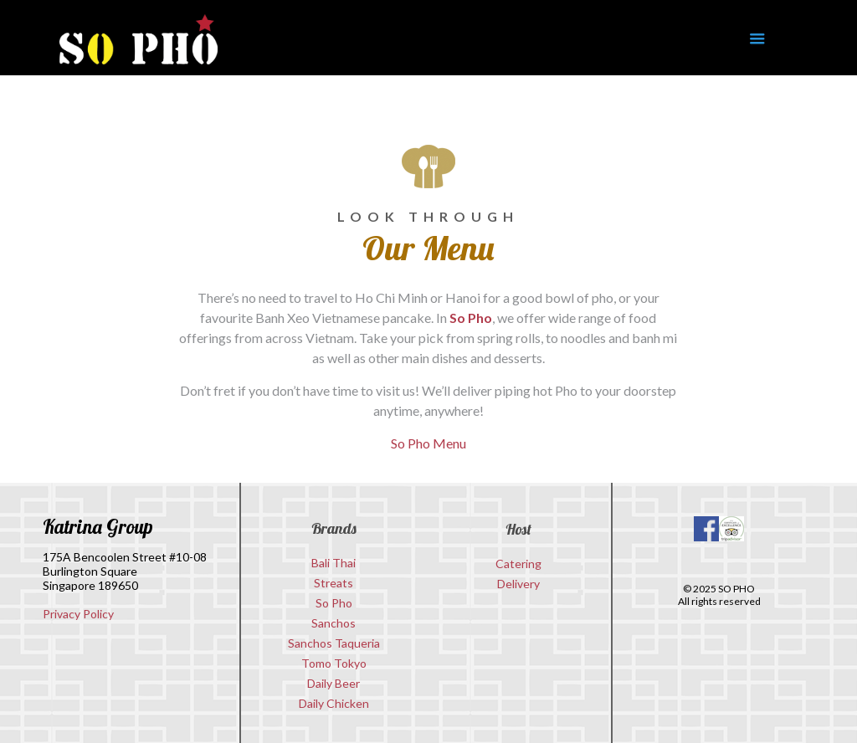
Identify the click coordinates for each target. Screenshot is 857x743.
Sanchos (333, 623)
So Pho (470, 317)
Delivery (518, 583)
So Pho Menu (428, 443)
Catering (518, 563)
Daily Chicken (334, 703)
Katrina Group (98, 527)
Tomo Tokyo (334, 663)
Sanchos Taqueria (334, 643)
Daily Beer (333, 683)
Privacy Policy (78, 614)
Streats (333, 583)
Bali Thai (333, 563)
